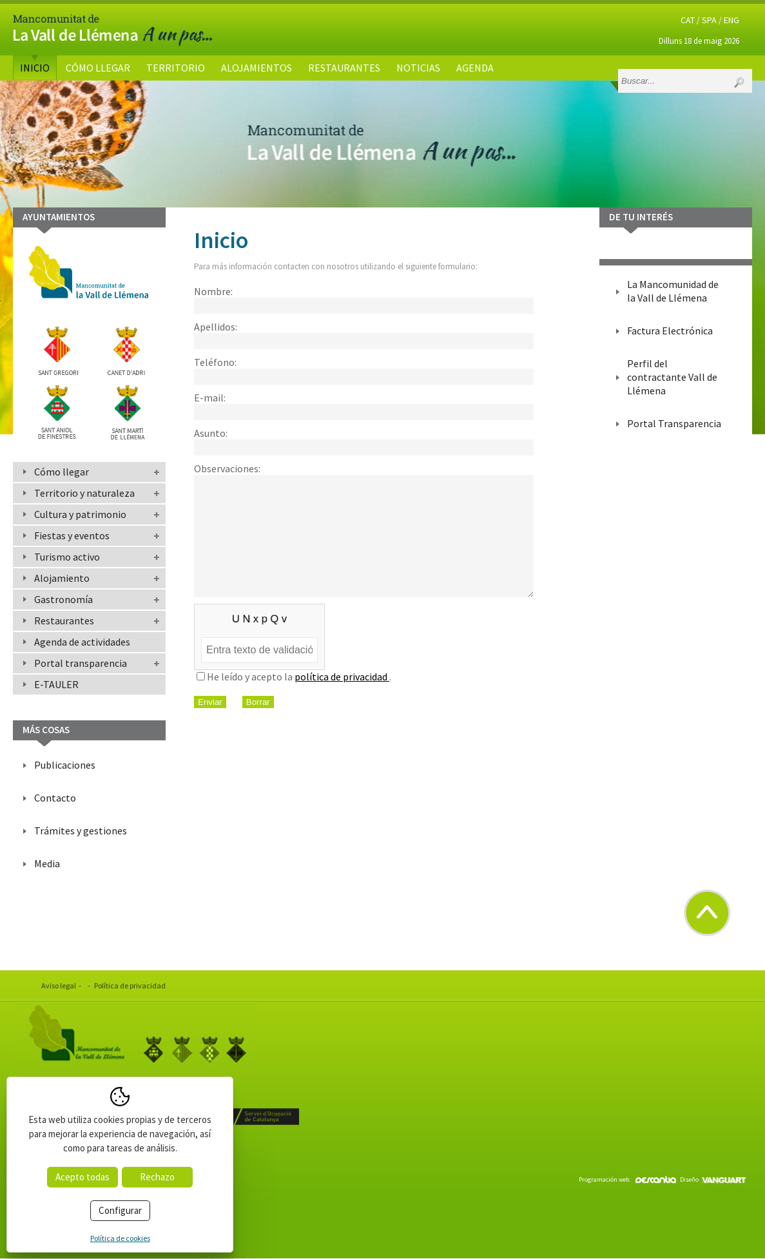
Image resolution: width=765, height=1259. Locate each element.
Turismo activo (67, 556)
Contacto (55, 797)
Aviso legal (58, 985)
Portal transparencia (80, 663)
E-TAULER (56, 684)
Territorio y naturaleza (84, 492)
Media (47, 863)
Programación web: (627, 1179)
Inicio (35, 67)
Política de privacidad (130, 985)
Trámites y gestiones (80, 830)
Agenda (475, 67)
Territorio (175, 67)
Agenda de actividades (82, 641)
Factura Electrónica (670, 330)
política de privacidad (342, 699)
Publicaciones (64, 764)
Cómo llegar (98, 67)
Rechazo (157, 1177)
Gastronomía (63, 599)
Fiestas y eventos (72, 535)
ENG (731, 20)
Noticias (418, 67)
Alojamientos (256, 67)
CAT (688, 20)
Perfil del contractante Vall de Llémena (672, 377)
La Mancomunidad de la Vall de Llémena (673, 291)
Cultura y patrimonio (80, 514)
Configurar (120, 1210)
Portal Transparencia (674, 423)
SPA (709, 20)
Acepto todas (82, 1177)
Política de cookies (120, 1238)
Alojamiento (62, 578)
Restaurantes (344, 67)
